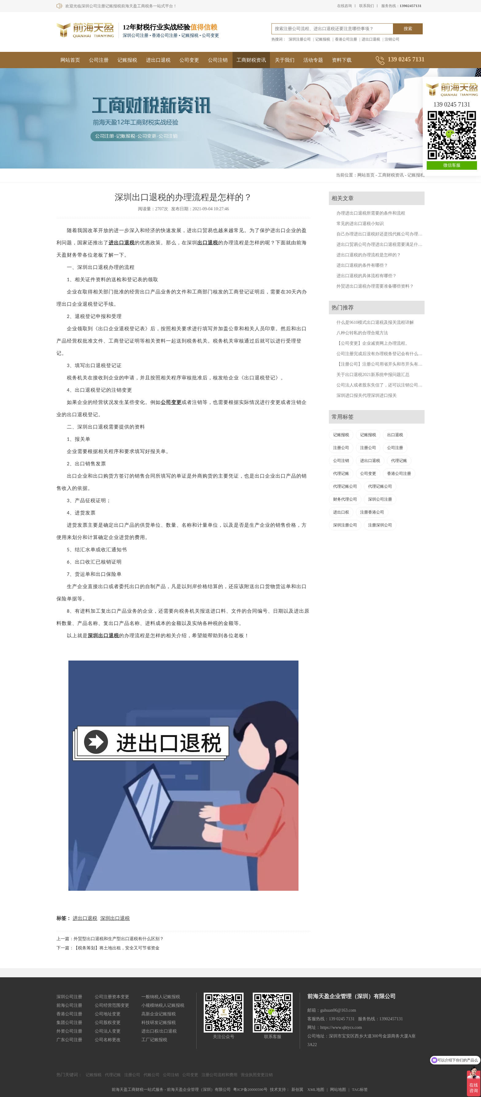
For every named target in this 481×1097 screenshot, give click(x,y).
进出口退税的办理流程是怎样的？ (369, 255)
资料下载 (342, 60)
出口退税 (124, 242)
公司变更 (189, 60)
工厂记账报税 (154, 1039)
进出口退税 (371, 39)
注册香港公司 (372, 512)
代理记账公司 (345, 486)
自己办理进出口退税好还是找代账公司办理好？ (382, 234)
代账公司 (152, 1074)
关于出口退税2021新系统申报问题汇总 (373, 374)
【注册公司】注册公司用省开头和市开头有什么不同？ (388, 364)
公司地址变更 (108, 1014)
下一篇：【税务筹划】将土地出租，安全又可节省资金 (108, 948)
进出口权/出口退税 (159, 1031)
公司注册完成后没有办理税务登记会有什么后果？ (384, 353)
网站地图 (338, 1089)
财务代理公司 (345, 499)
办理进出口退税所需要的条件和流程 (371, 213)
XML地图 (315, 1089)
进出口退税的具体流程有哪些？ (367, 275)
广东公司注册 (69, 1039)
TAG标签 (360, 1089)
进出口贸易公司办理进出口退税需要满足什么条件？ (386, 244)
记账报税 (322, 39)
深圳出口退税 (115, 918)
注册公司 (341, 447)
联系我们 (366, 6)
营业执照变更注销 (257, 1074)
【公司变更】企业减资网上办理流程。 (373, 343)
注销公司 (392, 39)
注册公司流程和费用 (219, 1074)
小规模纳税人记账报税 (162, 1005)
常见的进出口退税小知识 (360, 223)
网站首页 (70, 60)
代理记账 (399, 460)
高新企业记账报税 (158, 1014)
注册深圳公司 (380, 525)
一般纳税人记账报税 (160, 996)
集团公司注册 (69, 1022)
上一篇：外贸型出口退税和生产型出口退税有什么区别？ (110, 938)
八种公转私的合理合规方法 (362, 333)
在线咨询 (344, 6)
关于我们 (284, 60)
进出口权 (341, 512)
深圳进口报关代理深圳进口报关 (367, 395)
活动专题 (313, 60)
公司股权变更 (108, 1022)
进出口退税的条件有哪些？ (362, 265)
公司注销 (218, 60)
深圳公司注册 (380, 499)
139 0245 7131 (451, 104)
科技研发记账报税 (158, 1022)
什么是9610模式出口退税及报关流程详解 (375, 322)
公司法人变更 (108, 1031)
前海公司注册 (69, 1005)
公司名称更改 (108, 1039)
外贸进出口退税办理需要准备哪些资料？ (375, 286)
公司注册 (99, 60)
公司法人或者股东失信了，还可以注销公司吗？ (382, 385)
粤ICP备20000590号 (250, 1089)
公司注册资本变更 (112, 996)
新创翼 (297, 1089)
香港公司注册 (346, 39)
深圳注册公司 (300, 39)
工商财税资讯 (251, 60)
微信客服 (451, 165)
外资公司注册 (69, 1031)
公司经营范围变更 (112, 1005)
